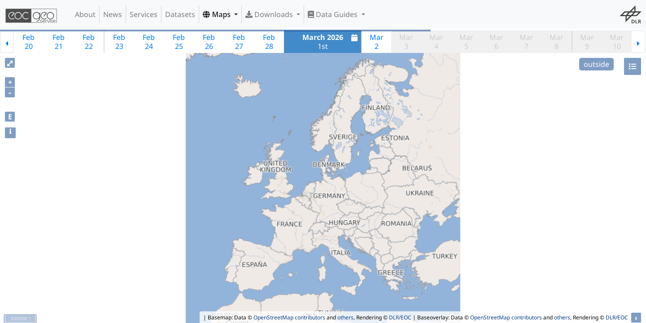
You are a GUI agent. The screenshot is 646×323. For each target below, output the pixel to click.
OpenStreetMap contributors (289, 317)
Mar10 (617, 41)
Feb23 (119, 41)
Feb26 (209, 41)
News (112, 14)
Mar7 (526, 41)
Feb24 (149, 41)
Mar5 (466, 41)
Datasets (180, 14)
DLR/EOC (400, 317)
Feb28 (269, 41)
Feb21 (58, 41)
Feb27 (239, 41)
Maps (217, 14)
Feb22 (89, 41)
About (85, 14)
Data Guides (333, 14)
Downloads (270, 14)
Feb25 (179, 41)
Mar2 (377, 41)
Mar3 (406, 41)
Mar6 (496, 41)
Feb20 (28, 41)
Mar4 (436, 41)
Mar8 (556, 41)
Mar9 (587, 41)
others (345, 317)
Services (143, 14)
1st (331, 41)
